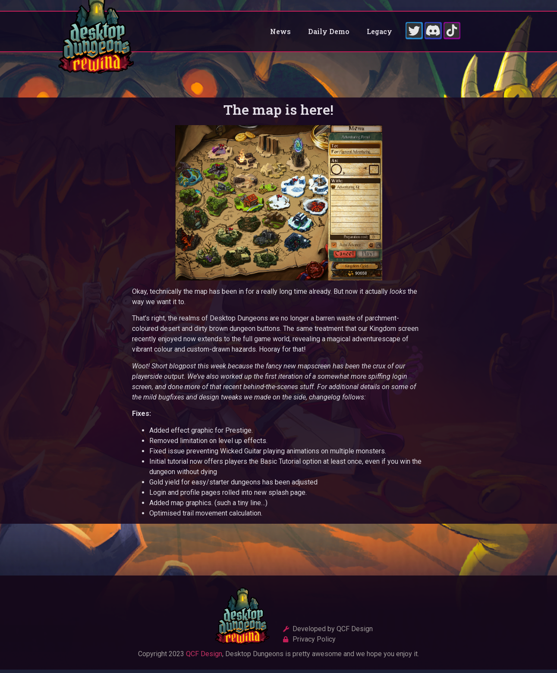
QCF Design (204, 657)
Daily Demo (328, 33)
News (280, 33)
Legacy (379, 33)
